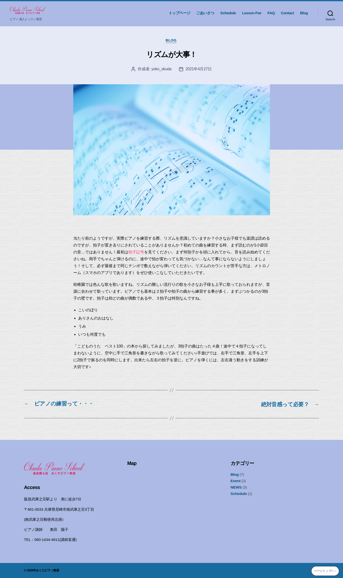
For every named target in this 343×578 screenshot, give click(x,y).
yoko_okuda (161, 69)
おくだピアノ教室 (47, 570)
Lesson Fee (251, 13)
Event (235, 481)
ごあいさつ (205, 13)
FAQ (271, 13)
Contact (287, 13)
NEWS (236, 487)
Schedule (228, 13)
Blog (304, 13)
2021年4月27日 (199, 69)
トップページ (179, 13)
